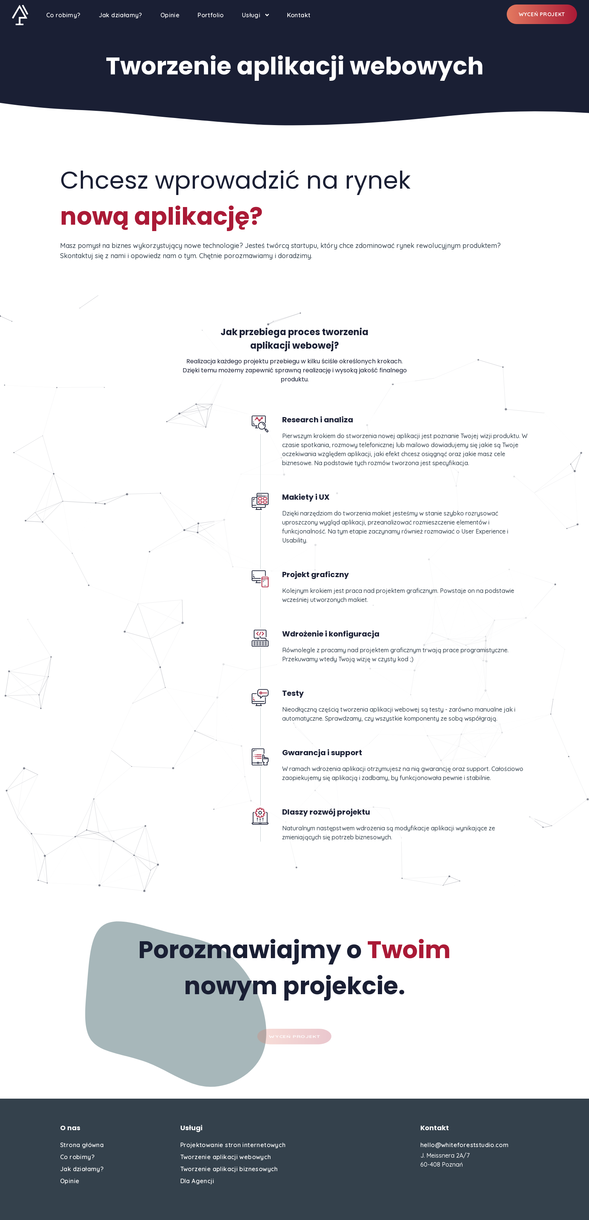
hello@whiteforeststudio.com (464, 1145)
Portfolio (211, 15)
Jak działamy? (120, 15)
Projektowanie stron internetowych (233, 1145)
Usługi (255, 15)
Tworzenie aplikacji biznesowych (229, 1169)
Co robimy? (63, 15)
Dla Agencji (197, 1181)
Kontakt (299, 15)
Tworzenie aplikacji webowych (225, 1157)
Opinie (170, 15)
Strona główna (82, 1145)
